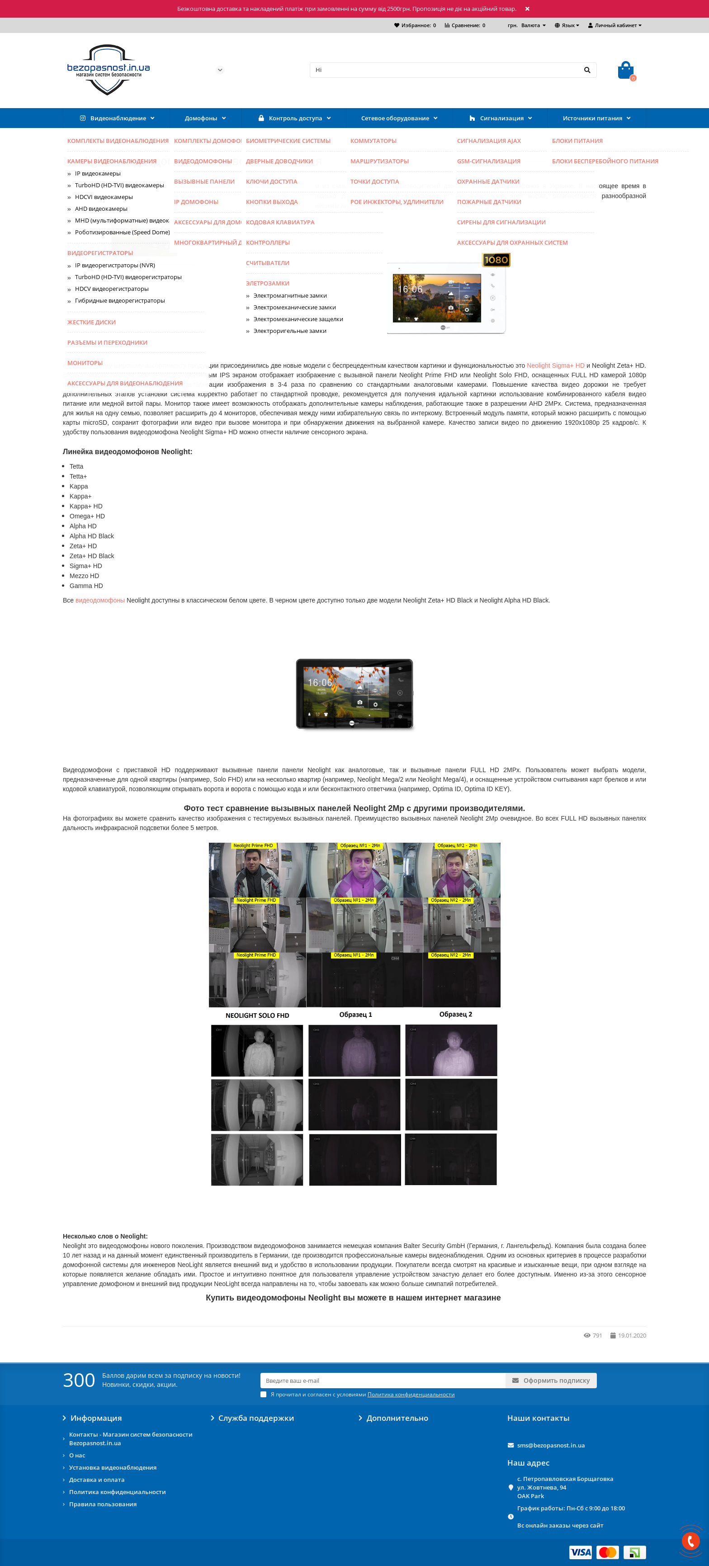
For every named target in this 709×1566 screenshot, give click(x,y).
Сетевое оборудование (395, 118)
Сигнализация (496, 118)
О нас (77, 1455)
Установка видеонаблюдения (112, 1467)
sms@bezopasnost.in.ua (551, 1445)
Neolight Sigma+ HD (556, 365)
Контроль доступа (289, 118)
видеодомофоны (100, 600)
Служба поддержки (253, 1418)
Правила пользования (103, 1504)
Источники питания (592, 118)
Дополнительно (393, 1418)
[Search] (453, 70)
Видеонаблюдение (112, 118)
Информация (92, 1418)
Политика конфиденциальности (117, 1492)
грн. (524, 25)
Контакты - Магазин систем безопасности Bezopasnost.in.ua (131, 1438)
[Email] (383, 1380)
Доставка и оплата (97, 1480)
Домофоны (201, 118)
